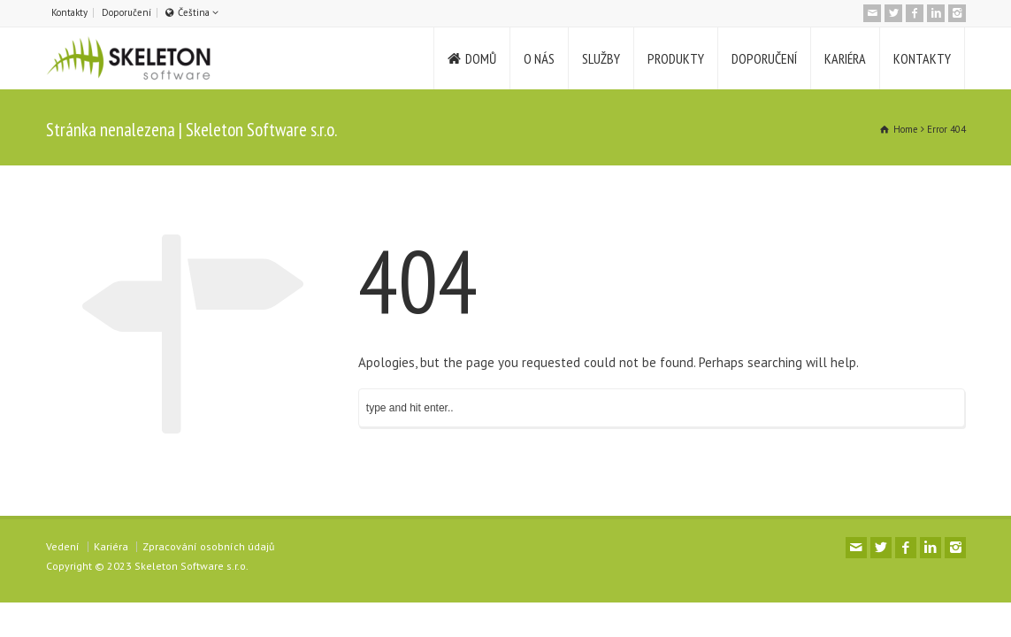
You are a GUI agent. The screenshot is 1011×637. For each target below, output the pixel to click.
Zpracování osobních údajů (208, 546)
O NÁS (539, 58)
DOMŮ (480, 58)
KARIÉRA (845, 58)
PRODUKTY (675, 58)
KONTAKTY (922, 58)
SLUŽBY (601, 58)
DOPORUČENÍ (764, 58)
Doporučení (126, 12)
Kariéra (111, 546)
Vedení (63, 546)
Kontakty (69, 12)
